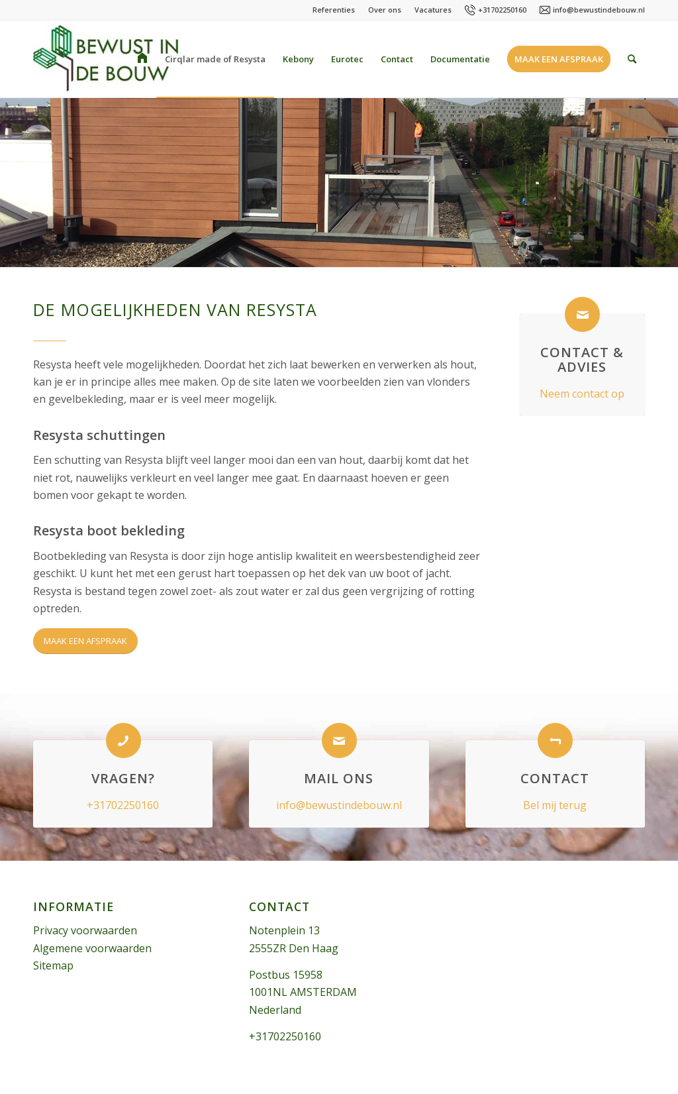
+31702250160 (502, 10)
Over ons (384, 10)
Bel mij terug (555, 805)
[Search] (632, 59)
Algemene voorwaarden (92, 948)
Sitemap (53, 965)
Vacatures (433, 10)
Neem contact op (582, 393)
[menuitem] (142, 59)
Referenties (334, 10)
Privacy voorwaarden (85, 930)
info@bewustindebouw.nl (599, 10)
